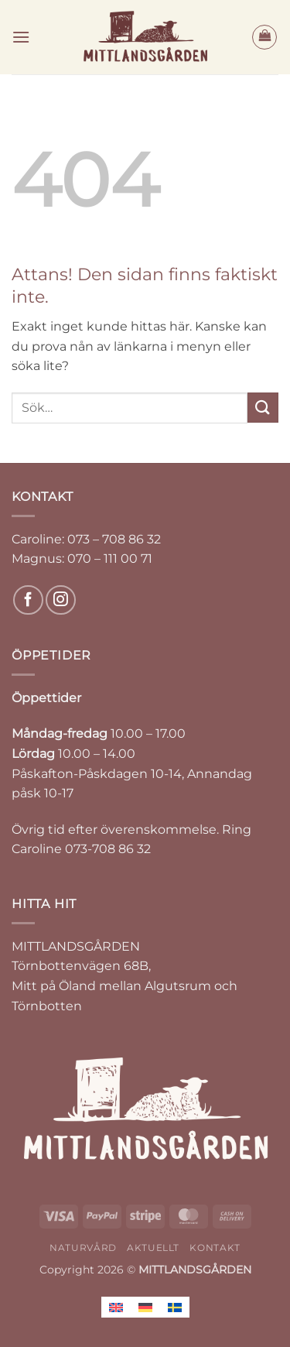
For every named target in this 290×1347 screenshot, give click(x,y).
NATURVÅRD (83, 1247)
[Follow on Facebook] (28, 600)
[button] (21, 37)
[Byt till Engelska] (116, 1307)
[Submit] (262, 407)
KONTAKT (214, 1247)
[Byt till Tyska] (145, 1307)
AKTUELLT (153, 1247)
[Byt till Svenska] (174, 1307)
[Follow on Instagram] (61, 600)
